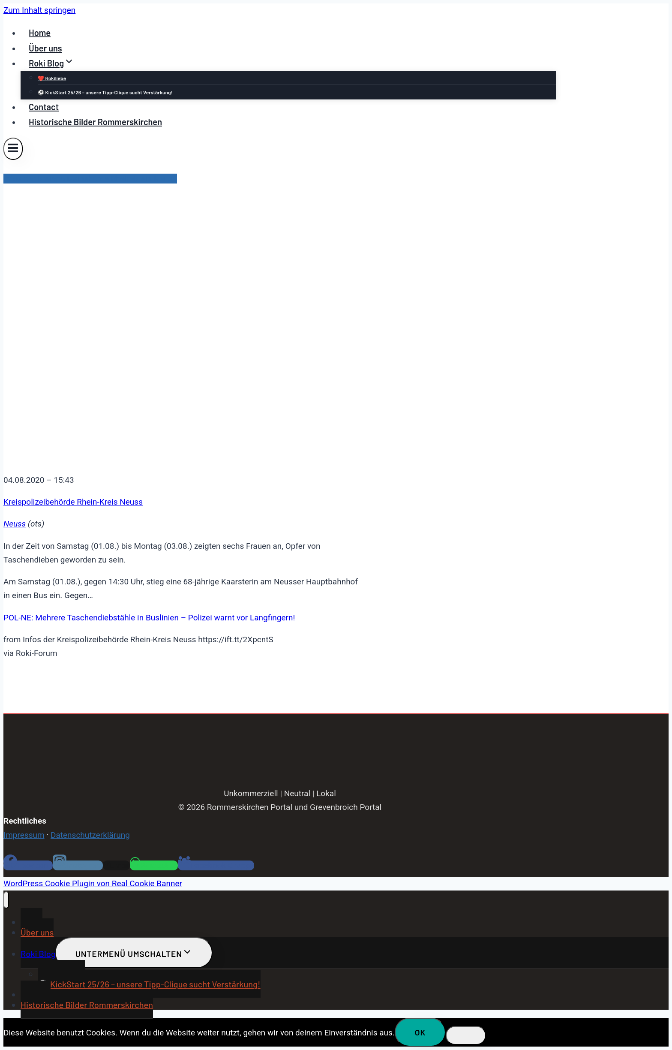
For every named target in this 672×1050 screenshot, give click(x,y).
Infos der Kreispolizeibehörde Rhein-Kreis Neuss (90, 179)
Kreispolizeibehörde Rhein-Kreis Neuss (73, 502)
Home (40, 32)
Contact (44, 107)
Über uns (45, 48)
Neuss (14, 524)
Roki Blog (38, 953)
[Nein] (466, 1035)
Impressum (24, 835)
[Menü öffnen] (13, 148)
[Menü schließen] (6, 900)
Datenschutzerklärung (90, 835)
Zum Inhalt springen (39, 10)
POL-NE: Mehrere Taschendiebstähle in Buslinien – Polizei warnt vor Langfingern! (149, 618)
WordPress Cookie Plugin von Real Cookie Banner (92, 883)
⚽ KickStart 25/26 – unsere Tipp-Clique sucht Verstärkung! (105, 92)
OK (420, 1032)
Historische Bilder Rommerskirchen (95, 122)
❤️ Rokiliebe (52, 78)
